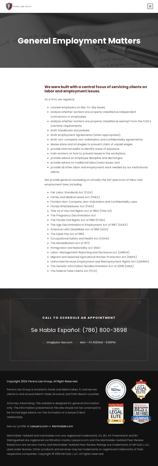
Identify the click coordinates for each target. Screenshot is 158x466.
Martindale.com (62, 426)
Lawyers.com (39, 426)
